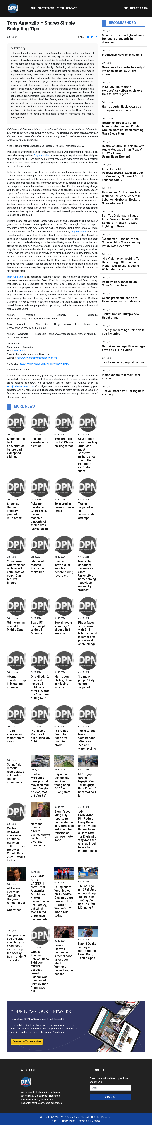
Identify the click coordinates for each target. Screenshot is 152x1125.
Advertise (84, 1120)
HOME (32, 8)
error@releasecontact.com (20, 386)
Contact (96, 1120)
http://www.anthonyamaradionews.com (37, 357)
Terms (54, 1120)
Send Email (19, 350)
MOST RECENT (46, 8)
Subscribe (110, 1097)
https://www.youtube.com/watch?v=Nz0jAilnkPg (44, 363)
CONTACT (71, 8)
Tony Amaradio (41, 155)
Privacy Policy (68, 1120)
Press (60, 8)
